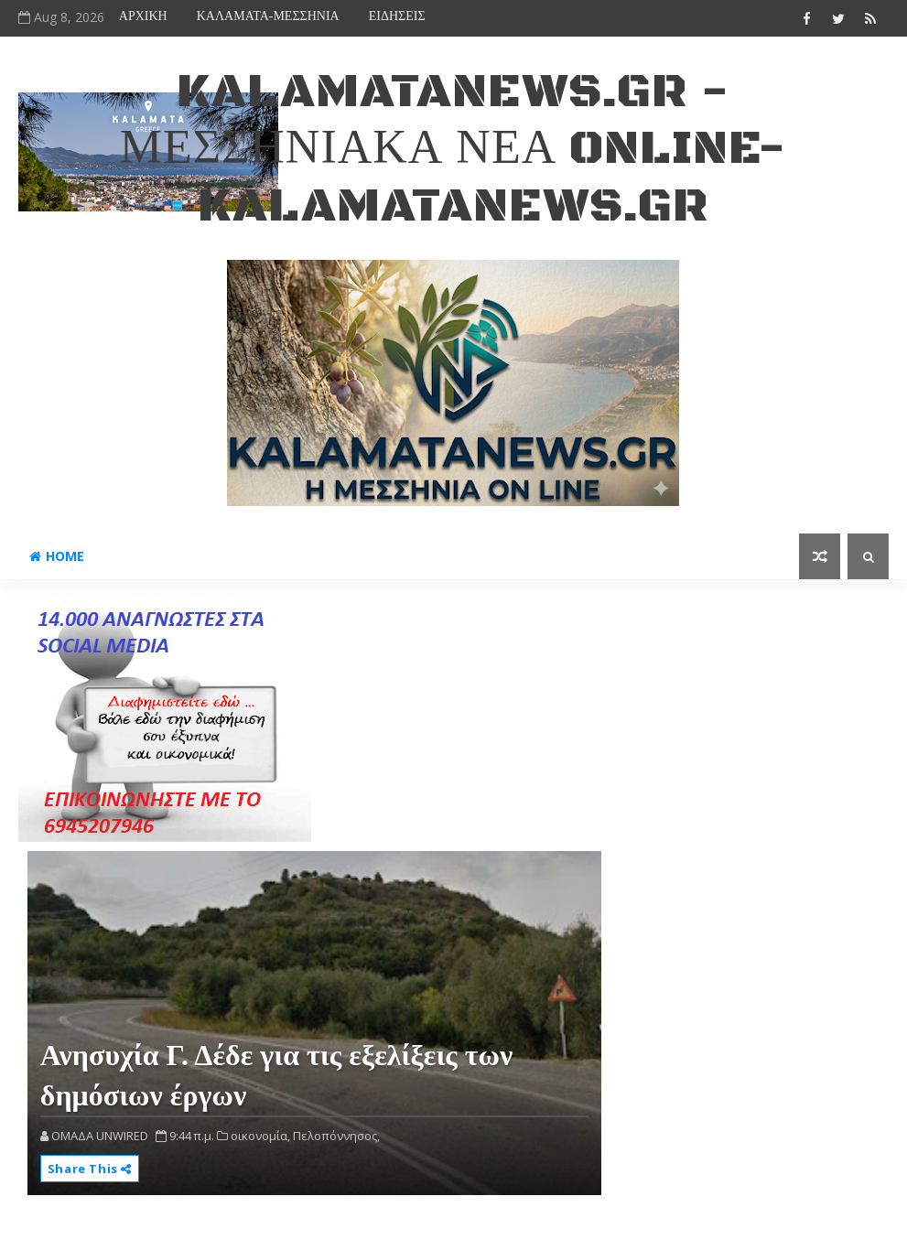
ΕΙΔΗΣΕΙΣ (397, 16)
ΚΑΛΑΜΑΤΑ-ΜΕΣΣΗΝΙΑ (268, 16)
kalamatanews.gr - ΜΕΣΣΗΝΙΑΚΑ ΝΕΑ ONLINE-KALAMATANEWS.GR (453, 149)
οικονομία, (260, 1135)
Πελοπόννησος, (336, 1135)
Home (56, 556)
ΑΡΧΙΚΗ (143, 16)
